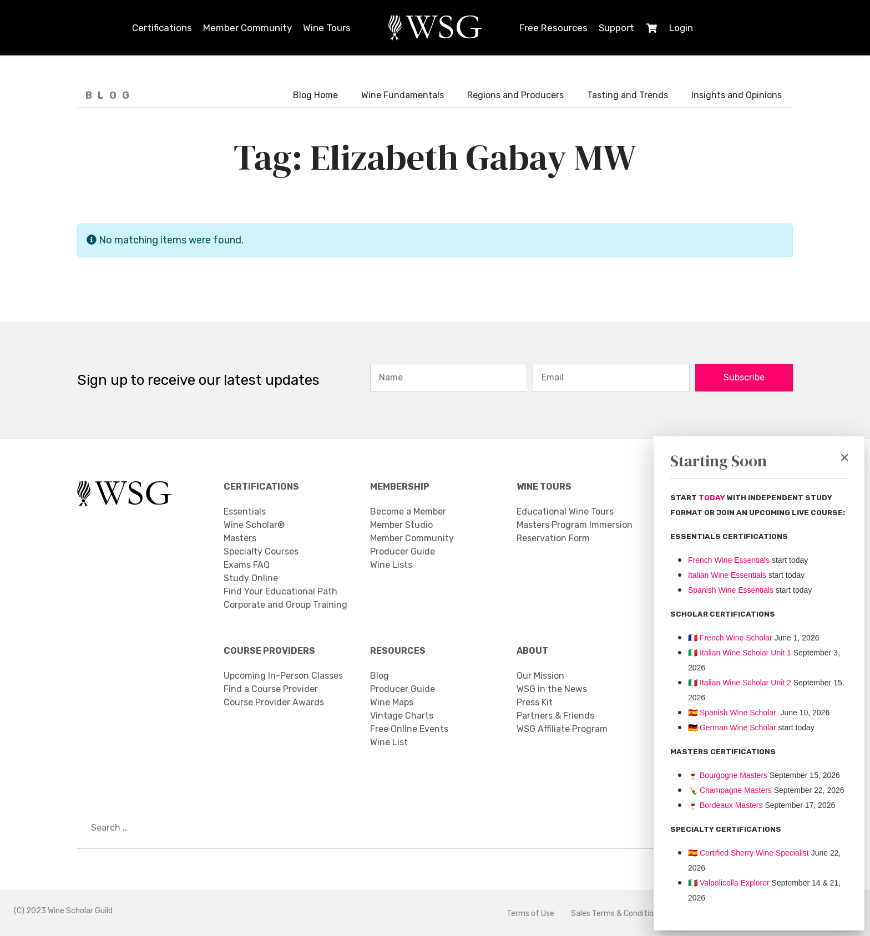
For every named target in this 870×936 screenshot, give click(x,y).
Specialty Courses (261, 551)
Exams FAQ (247, 564)
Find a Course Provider (271, 689)
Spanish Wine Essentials (730, 590)
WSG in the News (552, 689)
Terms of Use (530, 913)
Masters (240, 538)
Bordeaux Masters (725, 805)
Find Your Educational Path (280, 591)
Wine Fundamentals (402, 95)
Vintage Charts (401, 715)
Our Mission (540, 675)
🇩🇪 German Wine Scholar (732, 727)
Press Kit (535, 702)
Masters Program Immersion (575, 525)
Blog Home (315, 95)
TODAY (713, 498)
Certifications (162, 27)
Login (681, 27)
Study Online (251, 578)
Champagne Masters (736, 790)
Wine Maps (391, 702)
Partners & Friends (555, 715)
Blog (379, 675)
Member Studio (401, 525)
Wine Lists (391, 564)
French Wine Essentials (729, 560)
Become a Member (408, 511)
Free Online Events (409, 729)
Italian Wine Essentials (727, 575)
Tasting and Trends (627, 95)
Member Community (247, 27)
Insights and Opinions (736, 95)
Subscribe (744, 377)
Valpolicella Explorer (729, 882)
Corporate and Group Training (285, 604)
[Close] (844, 457)
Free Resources (553, 27)
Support (616, 27)
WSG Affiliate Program (562, 729)
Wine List (389, 742)
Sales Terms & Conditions (616, 913)
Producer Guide (402, 551)
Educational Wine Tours (565, 511)
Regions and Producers (515, 95)
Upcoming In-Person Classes (283, 675)
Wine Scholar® (254, 525)
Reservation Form (553, 538)
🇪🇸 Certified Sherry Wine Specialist (748, 852)
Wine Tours (327, 27)
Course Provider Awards (274, 702)
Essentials (245, 511)
